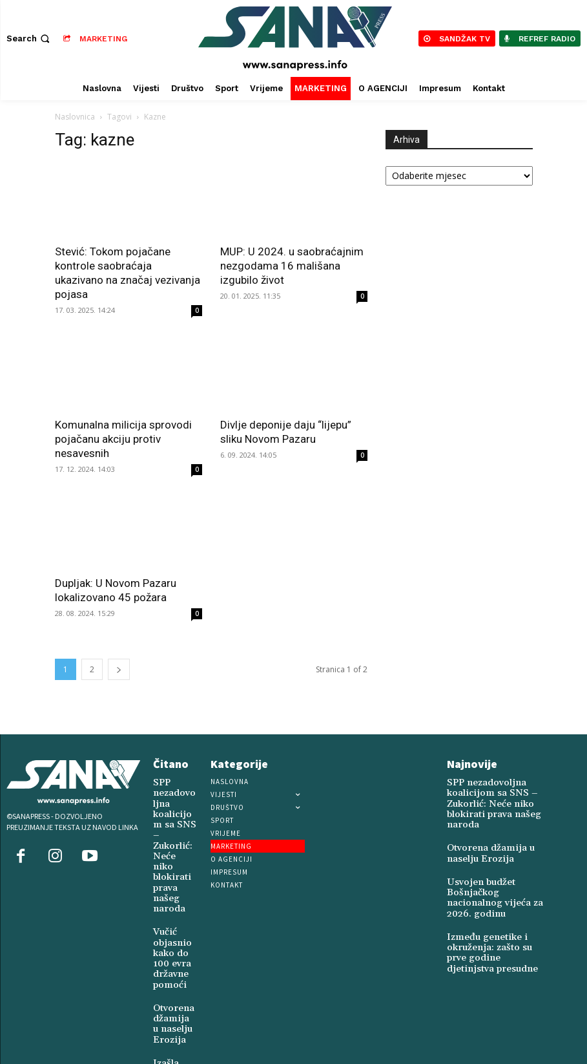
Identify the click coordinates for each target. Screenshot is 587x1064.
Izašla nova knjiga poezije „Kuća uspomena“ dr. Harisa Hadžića (174, 1011)
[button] (29, 38)
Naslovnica (75, 116)
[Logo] (295, 38)
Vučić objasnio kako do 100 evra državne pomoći (169, 894)
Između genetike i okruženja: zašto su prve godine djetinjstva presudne (490, 924)
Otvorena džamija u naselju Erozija (170, 950)
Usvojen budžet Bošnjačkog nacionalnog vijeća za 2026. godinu (497, 881)
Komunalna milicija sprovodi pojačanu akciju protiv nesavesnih (123, 439)
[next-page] (119, 669)
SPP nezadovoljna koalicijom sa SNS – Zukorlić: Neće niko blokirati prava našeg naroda (175, 817)
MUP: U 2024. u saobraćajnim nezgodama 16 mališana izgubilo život (292, 265)
